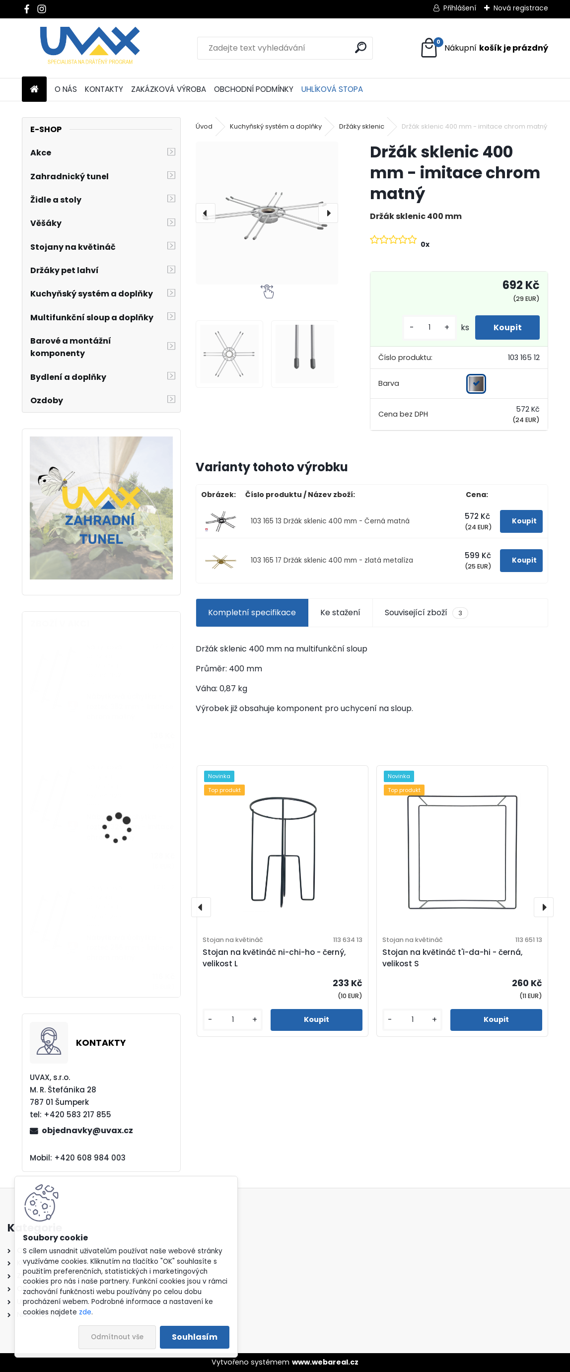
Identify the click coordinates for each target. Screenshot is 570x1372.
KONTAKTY (104, 89)
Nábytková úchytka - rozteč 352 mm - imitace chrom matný (129, 707)
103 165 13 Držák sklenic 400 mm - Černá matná (330, 521)
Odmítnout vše (117, 1337)
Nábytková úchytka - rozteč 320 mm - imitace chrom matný (130, 827)
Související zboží (426, 613)
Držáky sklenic (361, 126)
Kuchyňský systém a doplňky (276, 126)
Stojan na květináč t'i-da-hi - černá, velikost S (452, 958)
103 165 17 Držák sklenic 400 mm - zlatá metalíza (332, 560)
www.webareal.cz (325, 1362)
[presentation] (205, 213)
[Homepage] (34, 89)
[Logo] (90, 48)
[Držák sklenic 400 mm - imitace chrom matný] (267, 213)
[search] (360, 47)
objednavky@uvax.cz (87, 1130)
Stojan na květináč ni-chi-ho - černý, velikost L (274, 958)
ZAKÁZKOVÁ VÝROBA (168, 89)
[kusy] (426, 327)
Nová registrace (521, 8)
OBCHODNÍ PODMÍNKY (253, 89)
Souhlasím (194, 1337)
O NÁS (66, 89)
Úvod (204, 126)
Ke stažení (340, 612)
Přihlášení (459, 8)
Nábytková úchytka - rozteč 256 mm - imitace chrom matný (129, 948)
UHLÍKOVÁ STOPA (332, 89)
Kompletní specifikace (252, 612)
